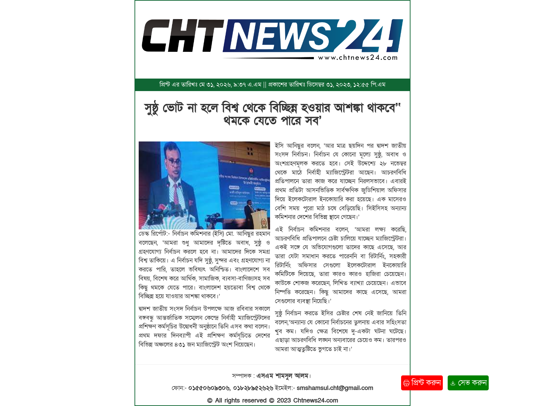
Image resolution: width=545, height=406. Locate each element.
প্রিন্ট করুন (422, 383)
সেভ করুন (468, 383)
